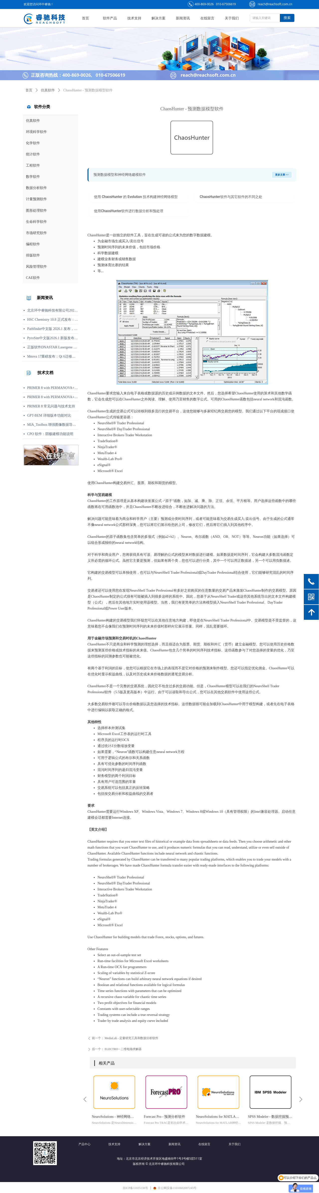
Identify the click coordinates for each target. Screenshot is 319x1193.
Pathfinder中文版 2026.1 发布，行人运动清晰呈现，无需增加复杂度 (53, 329)
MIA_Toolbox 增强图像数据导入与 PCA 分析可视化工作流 (53, 425)
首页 (28, 90)
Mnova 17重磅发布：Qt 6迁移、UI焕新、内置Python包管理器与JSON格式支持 (53, 356)
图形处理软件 (36, 210)
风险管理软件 (36, 266)
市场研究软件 (36, 233)
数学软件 (33, 177)
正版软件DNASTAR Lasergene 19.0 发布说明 (53, 347)
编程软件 (33, 244)
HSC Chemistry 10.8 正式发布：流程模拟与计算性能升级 (53, 319)
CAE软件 (33, 278)
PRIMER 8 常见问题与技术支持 (51, 406)
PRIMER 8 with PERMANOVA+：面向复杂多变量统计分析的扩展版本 (53, 388)
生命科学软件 (36, 222)
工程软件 (33, 165)
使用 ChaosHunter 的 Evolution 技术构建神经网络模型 (136, 197)
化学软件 (33, 143)
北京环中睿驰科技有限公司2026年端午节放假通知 (53, 310)
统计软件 (33, 154)
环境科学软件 (36, 132)
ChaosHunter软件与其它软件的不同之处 (231, 197)
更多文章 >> (282, 174)
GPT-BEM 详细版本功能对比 (49, 415)
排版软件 (33, 255)
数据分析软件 (36, 188)
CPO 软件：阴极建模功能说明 (50, 434)
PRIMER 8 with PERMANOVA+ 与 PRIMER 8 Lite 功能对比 (53, 397)
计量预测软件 (36, 199)
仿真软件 (33, 121)
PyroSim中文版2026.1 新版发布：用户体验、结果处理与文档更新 (53, 338)
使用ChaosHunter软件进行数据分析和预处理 (128, 211)
